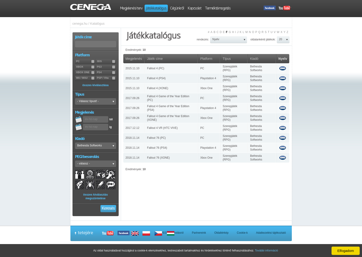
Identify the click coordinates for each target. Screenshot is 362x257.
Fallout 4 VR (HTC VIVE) (162, 128)
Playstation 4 (208, 78)
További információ (266, 250)
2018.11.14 (132, 137)
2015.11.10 (132, 68)
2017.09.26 (132, 98)
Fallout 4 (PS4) (156, 78)
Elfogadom (345, 251)
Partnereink (199, 232)
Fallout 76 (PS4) (157, 147)
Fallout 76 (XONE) (158, 157)
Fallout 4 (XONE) (157, 88)
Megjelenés (134, 58)
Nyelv (282, 58)
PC (202, 68)
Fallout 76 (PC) (156, 137)
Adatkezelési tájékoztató (271, 232)
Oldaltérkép (221, 232)
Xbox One (206, 88)
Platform (206, 58)
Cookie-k (242, 232)
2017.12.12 (132, 128)
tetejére (85, 232)
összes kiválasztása (95, 85)
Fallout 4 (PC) (155, 68)
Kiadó (254, 58)
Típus (227, 58)
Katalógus (97, 23)
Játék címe (155, 58)
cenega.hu (79, 23)
